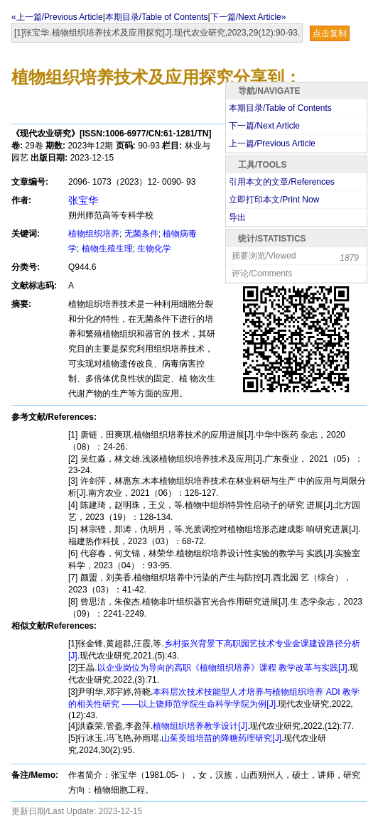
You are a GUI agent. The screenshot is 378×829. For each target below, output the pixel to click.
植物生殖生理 (107, 249)
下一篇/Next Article (264, 126)
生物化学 (154, 249)
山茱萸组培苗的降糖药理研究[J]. (222, 738)
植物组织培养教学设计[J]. (201, 726)
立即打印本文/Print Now (274, 200)
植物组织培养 (93, 234)
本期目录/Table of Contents (156, 17)
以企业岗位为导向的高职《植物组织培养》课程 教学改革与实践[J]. (223, 668)
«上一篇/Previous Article (57, 17)
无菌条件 (141, 234)
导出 (237, 217)
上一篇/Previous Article (272, 143)
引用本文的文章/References (282, 182)
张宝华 (83, 200)
